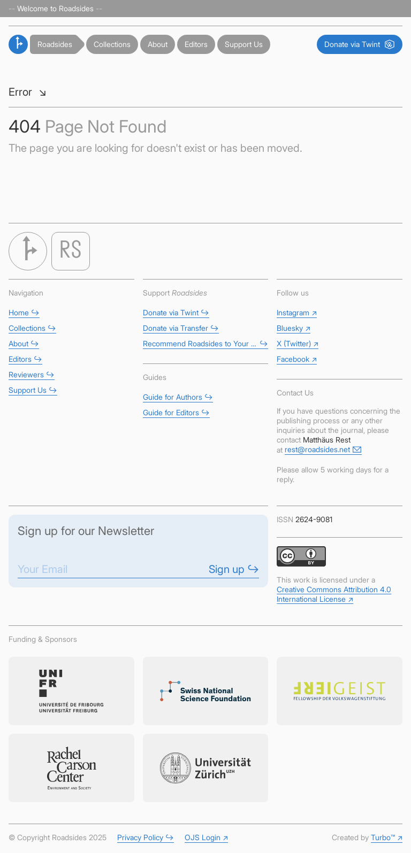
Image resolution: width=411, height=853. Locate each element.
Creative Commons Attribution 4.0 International (334, 594)
